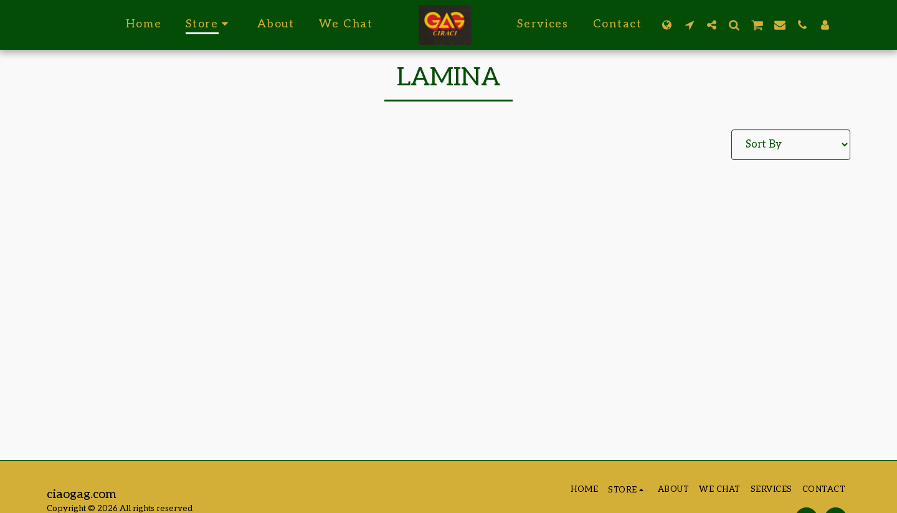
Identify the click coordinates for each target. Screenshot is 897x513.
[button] (689, 25)
